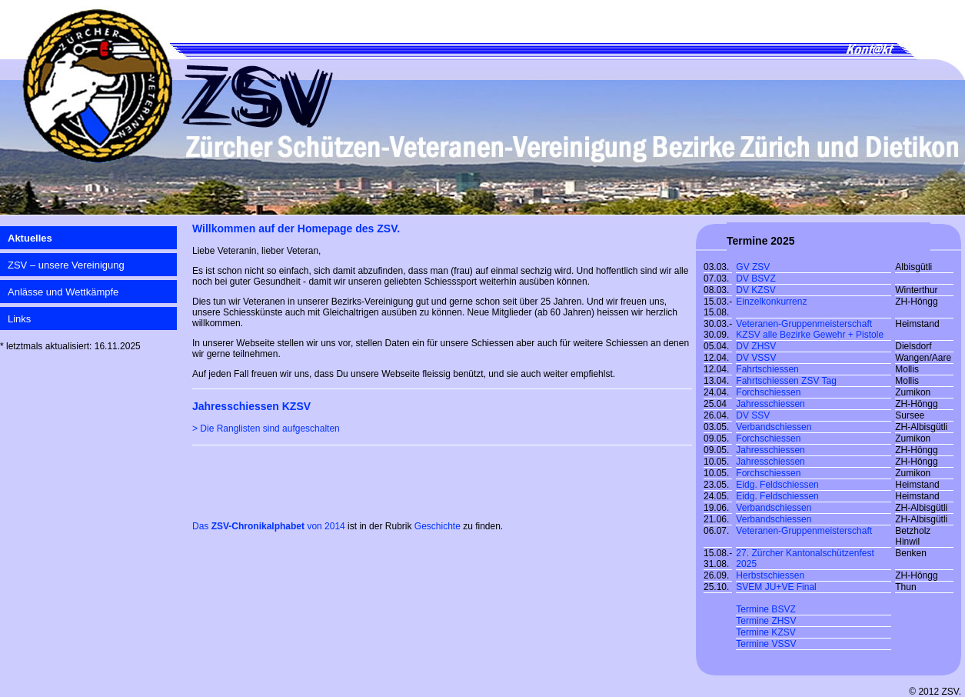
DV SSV (753, 415)
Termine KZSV (765, 632)
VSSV (783, 644)
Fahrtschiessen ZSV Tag (786, 380)
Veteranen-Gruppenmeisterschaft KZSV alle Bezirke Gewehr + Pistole (809, 329)
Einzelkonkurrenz (771, 301)
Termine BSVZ (765, 609)
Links (19, 319)
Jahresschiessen (770, 404)
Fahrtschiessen (767, 369)
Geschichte (437, 526)
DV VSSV (756, 357)
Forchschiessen (768, 392)
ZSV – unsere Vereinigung (66, 265)
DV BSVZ (755, 278)
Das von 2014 (268, 526)
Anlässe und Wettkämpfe (63, 292)
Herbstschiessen (770, 575)
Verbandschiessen (773, 427)
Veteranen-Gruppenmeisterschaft (804, 530)
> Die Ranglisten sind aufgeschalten (266, 428)
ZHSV (783, 620)
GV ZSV (753, 267)
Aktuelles (30, 238)
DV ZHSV (756, 346)
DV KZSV (755, 290)
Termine (753, 620)
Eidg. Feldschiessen (777, 484)
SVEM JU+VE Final (776, 587)
